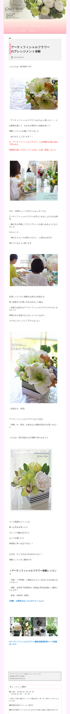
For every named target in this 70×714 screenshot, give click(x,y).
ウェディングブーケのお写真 (17, 26)
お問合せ (32, 31)
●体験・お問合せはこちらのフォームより (26, 601)
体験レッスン (11, 21)
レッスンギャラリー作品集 (16, 31)
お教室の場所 (35, 26)
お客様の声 (36, 21)
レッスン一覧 (24, 21)
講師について (47, 26)
